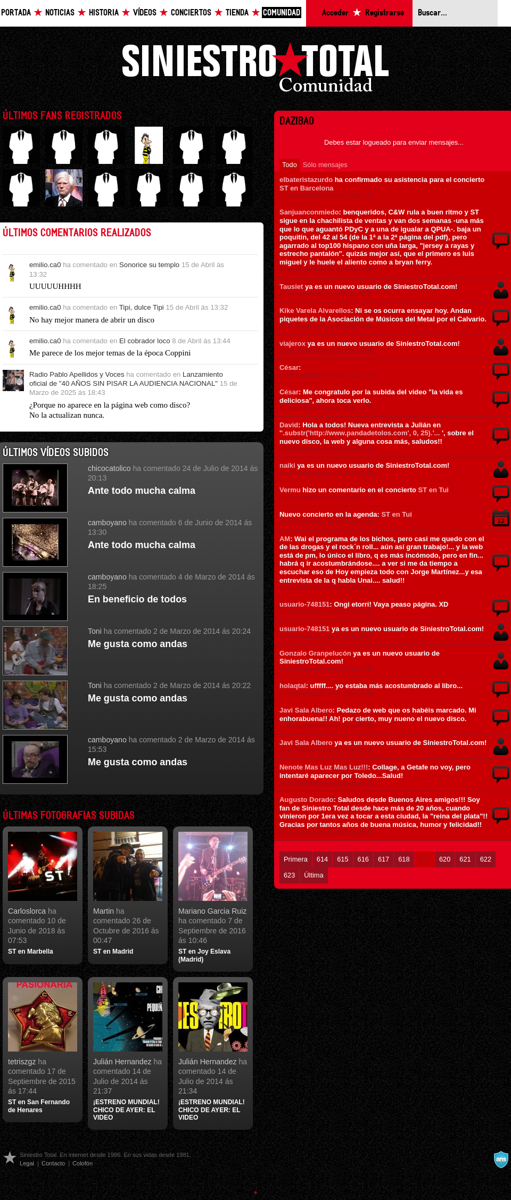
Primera (296, 859)
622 (485, 859)
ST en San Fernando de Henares (39, 1105)
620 (444, 859)
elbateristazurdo (306, 180)
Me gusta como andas (137, 644)
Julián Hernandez (122, 1061)
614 (322, 859)
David (288, 425)
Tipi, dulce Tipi (141, 307)
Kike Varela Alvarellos (315, 311)
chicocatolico (109, 468)
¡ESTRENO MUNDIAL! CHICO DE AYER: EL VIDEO (126, 1109)
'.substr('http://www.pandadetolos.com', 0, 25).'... (360, 433)
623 (289, 875)
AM (284, 539)
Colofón (82, 1163)
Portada (16, 13)
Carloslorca (27, 911)
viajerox (292, 343)
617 (383, 859)
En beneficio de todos (137, 599)
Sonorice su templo (149, 265)
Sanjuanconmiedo (309, 212)
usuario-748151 (304, 604)
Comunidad (281, 13)
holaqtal (292, 686)
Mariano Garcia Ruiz (212, 911)
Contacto (53, 1163)
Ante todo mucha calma (141, 490)
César (289, 367)
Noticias (60, 13)
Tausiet (291, 287)
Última (313, 875)
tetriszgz (22, 1061)
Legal (27, 1163)
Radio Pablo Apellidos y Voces (77, 374)
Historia (104, 13)
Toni (95, 631)
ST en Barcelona (306, 188)
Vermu (290, 490)
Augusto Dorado (306, 800)
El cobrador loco (144, 341)
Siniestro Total (255, 70)
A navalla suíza (500, 1159)
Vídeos (144, 13)
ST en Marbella (30, 951)
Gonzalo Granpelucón (315, 653)
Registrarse (384, 13)
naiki (287, 465)
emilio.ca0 (45, 265)
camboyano (107, 522)
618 (403, 859)
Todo (289, 165)
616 (363, 859)
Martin (103, 911)
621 (465, 859)
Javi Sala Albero (306, 710)
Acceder (335, 13)
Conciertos (191, 13)
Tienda (237, 13)
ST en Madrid (113, 951)
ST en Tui (433, 490)
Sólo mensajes (325, 165)
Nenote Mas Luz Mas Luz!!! (323, 767)
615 (342, 859)
